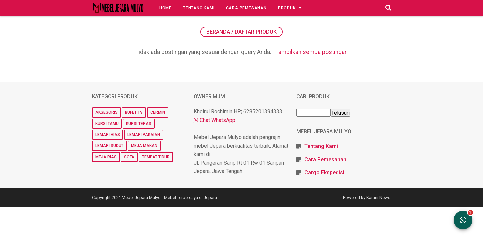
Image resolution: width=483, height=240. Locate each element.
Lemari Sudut (109, 145)
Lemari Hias (107, 134)
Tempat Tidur (156, 157)
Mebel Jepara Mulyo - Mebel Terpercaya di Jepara (169, 197)
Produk (287, 8)
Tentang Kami (199, 8)
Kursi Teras (138, 123)
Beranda (218, 32)
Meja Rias (106, 157)
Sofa (129, 157)
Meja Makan (144, 145)
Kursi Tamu (107, 123)
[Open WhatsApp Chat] (463, 220)
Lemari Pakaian (143, 134)
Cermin (157, 112)
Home (165, 8)
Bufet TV (134, 112)
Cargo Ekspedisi (324, 172)
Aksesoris (106, 112)
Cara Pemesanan (246, 8)
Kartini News (378, 197)
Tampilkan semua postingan (311, 52)
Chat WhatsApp (214, 120)
